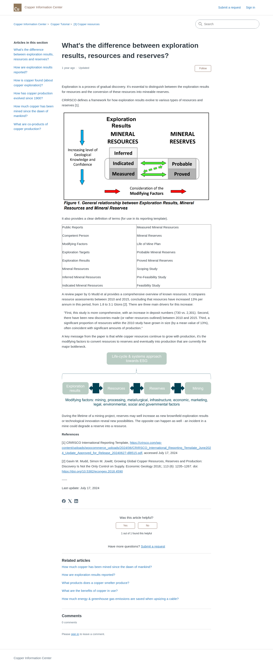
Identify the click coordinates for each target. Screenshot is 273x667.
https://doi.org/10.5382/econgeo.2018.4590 (92, 471)
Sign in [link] (250, 7)
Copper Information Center (30, 24)
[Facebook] (64, 501)
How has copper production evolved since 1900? (33, 95)
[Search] (227, 24)
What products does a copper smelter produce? (95, 583)
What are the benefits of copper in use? (90, 590)
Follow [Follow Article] (203, 68)
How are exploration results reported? (33, 69)
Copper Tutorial (60, 24)
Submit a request (229, 7)
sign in (75, 634)
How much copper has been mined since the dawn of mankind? (34, 111)
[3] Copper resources (86, 24)
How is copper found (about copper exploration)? (33, 82)
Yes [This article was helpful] (125, 525)
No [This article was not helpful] (147, 525)
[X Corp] (70, 501)
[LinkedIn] (76, 501)
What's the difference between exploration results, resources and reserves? (34, 54)
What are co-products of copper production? (31, 126)
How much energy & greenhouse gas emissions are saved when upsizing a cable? (120, 599)
